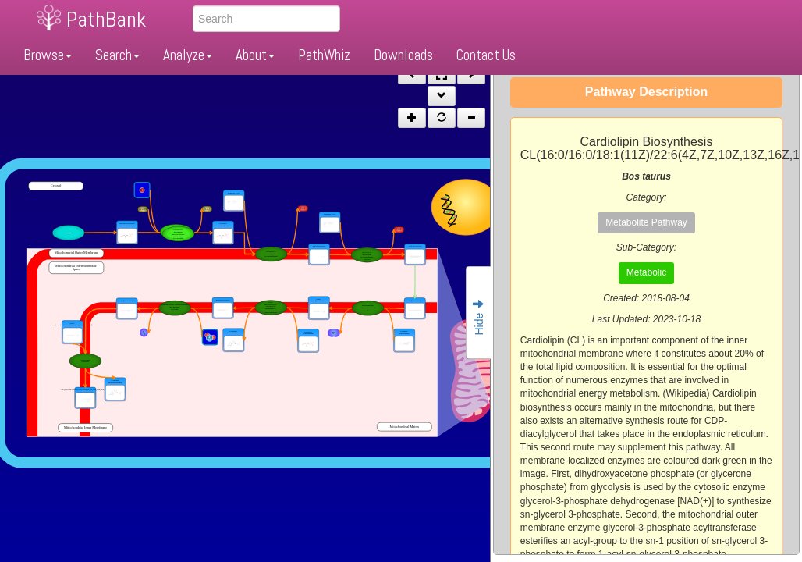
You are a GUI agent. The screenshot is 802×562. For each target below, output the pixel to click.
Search (117, 55)
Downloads (403, 55)
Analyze (187, 55)
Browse (47, 55)
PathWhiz (324, 55)
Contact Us (486, 55)
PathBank (106, 19)
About (255, 55)
